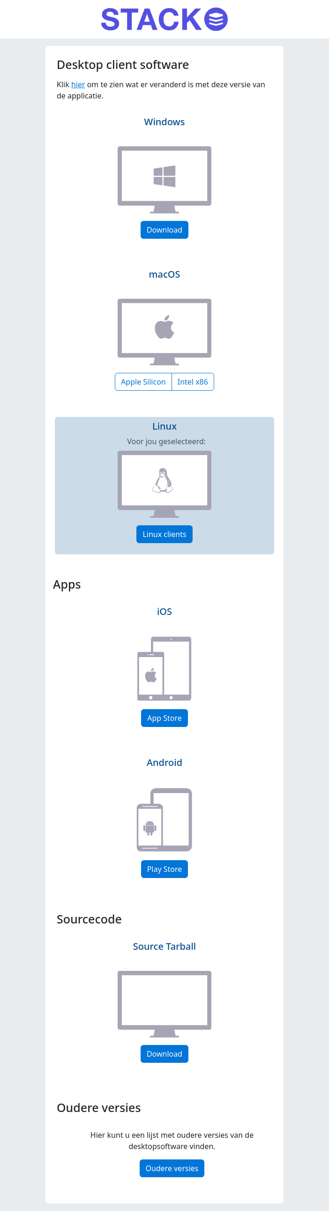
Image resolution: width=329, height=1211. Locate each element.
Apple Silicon (143, 382)
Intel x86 (193, 382)
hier (78, 84)
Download (164, 230)
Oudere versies (172, 1168)
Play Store (164, 869)
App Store (164, 718)
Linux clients (164, 534)
